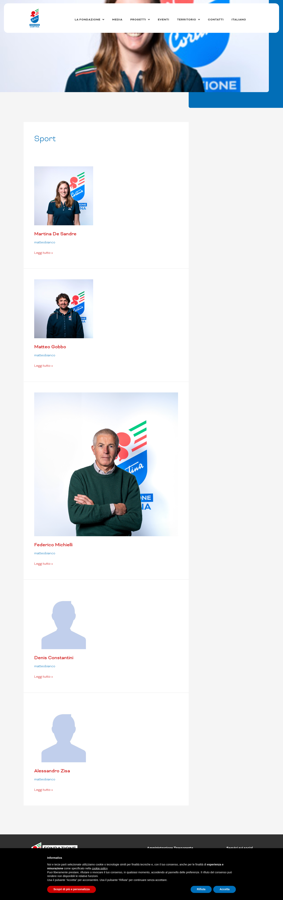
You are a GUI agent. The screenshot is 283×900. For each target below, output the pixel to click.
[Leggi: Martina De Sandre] (63, 195)
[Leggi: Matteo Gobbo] (63, 308)
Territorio (188, 19)
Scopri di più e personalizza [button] (71, 889)
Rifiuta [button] (201, 889)
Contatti (216, 19)
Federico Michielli (53, 545)
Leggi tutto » (43, 252)
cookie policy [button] (99, 868)
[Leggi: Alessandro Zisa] (63, 732)
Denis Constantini (53, 658)
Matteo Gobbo (50, 347)
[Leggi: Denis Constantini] (63, 619)
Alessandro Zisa (52, 771)
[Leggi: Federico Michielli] (106, 464)
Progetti (140, 19)
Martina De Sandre (55, 234)
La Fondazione (89, 19)
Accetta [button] (225, 889)
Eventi (163, 19)
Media (117, 19)
